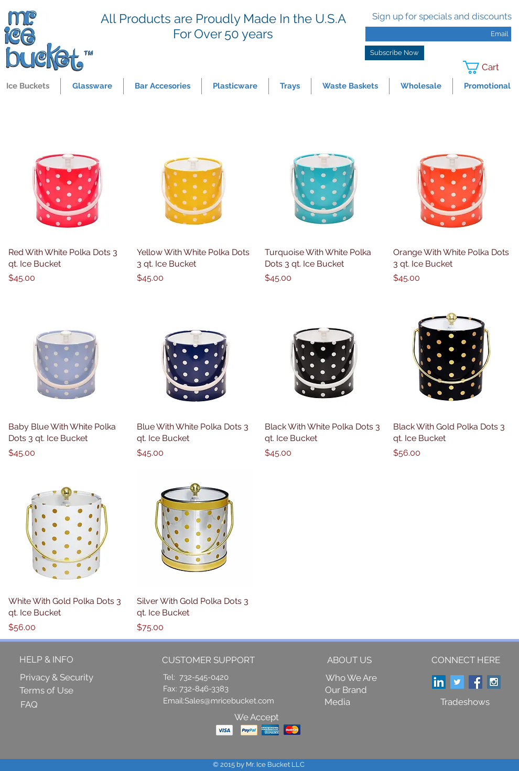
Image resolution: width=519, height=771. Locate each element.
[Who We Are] (351, 678)
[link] (488, 67)
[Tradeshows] (465, 702)
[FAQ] (29, 705)
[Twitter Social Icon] (457, 682)
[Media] (337, 703)
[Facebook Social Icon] (475, 682)
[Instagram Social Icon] (494, 682)
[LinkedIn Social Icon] (439, 682)
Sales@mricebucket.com (229, 701)
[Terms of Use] (46, 691)
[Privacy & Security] (56, 677)
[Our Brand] (346, 691)
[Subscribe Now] (394, 53)
